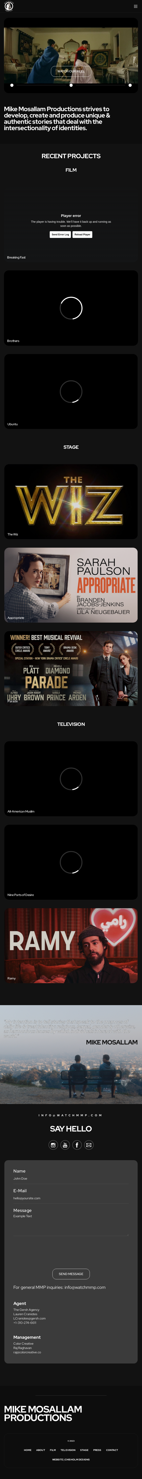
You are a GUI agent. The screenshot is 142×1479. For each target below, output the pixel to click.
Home (27, 1450)
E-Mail (22, 1194)
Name (22, 1175)
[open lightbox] (71, 71)
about (40, 1450)
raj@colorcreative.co (29, 1348)
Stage (84, 1450)
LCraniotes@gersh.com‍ (31, 1316)
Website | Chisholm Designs (71, 1459)
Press (97, 1450)
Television (68, 1450)
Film (53, 1450)
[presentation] (44, 1249)
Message (24, 1213)
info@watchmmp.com (71, 1115)
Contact (112, 1450)
